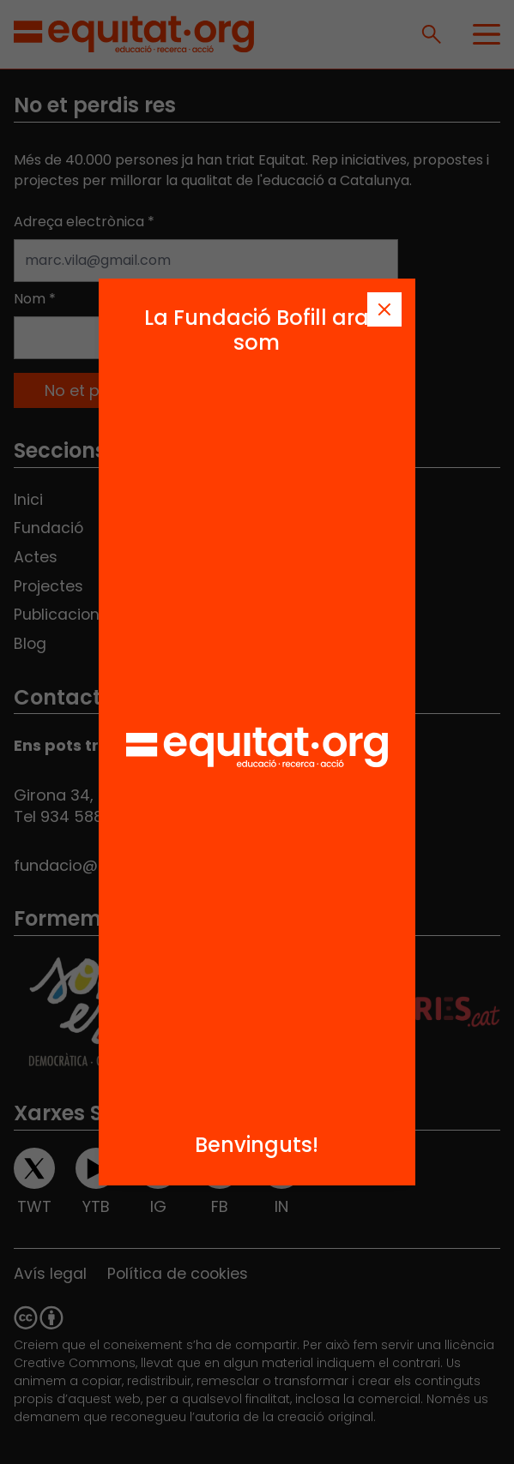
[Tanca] (384, 309)
